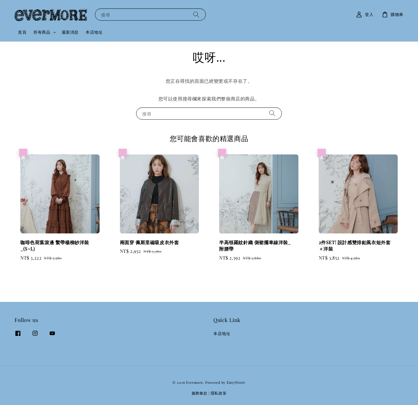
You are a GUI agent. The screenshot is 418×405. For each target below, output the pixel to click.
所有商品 (41, 32)
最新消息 (70, 32)
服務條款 (200, 392)
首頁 (22, 32)
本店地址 (94, 32)
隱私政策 (219, 392)
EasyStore (236, 382)
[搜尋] (196, 14)
